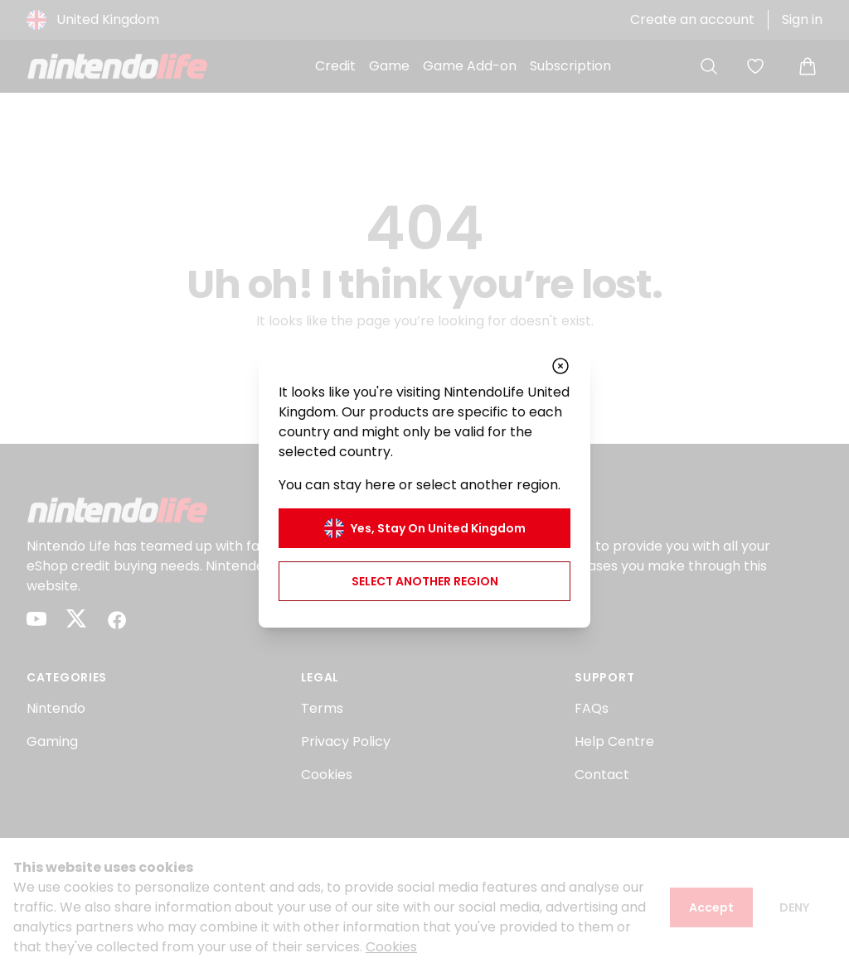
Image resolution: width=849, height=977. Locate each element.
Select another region (425, 581)
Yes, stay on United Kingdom (425, 528)
